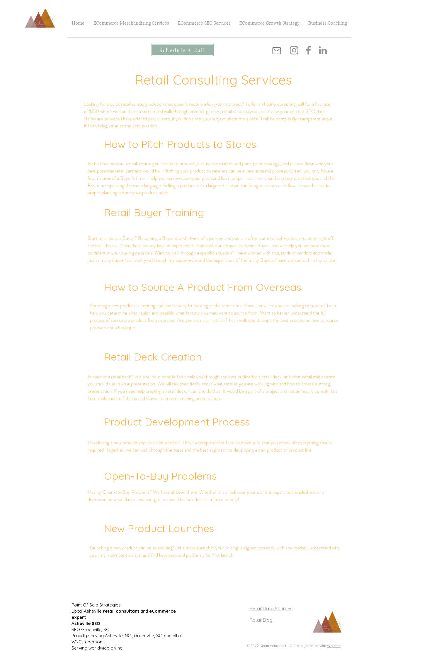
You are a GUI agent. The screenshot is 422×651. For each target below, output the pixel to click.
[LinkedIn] (323, 50)
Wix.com (334, 645)
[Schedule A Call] (182, 50)
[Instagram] (294, 50)
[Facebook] (308, 50)
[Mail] (277, 51)
